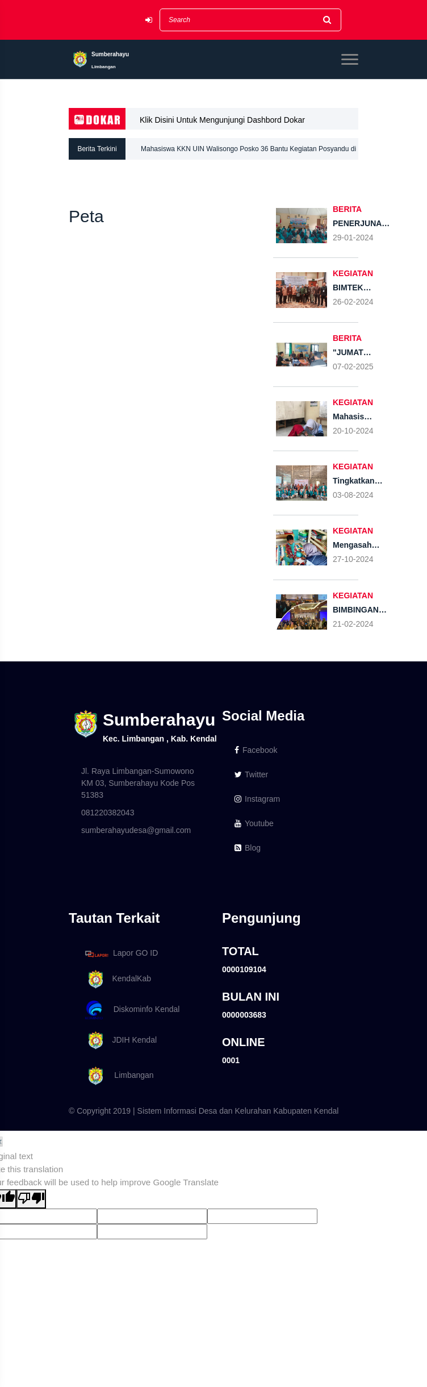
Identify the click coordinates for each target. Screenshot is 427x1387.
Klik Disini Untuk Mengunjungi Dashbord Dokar (222, 119)
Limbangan (117, 1076)
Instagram (257, 798)
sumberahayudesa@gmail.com (136, 830)
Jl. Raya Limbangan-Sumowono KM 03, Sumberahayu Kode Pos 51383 (138, 783)
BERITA (347, 209)
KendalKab (116, 979)
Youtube (254, 823)
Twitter (251, 774)
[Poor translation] (31, 1199)
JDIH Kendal (119, 1040)
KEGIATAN (353, 273)
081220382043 (107, 812)
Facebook (256, 750)
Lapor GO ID (121, 954)
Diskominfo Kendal (131, 1010)
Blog (248, 847)
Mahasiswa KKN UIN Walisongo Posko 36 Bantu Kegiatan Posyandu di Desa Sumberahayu (248, 152)
